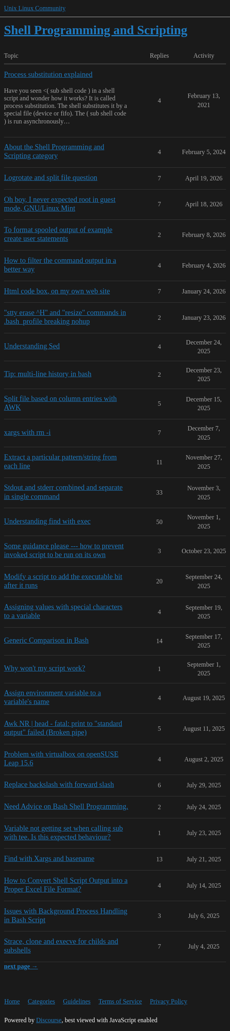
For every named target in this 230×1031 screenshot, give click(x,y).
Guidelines (76, 1001)
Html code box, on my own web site (57, 291)
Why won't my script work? (44, 668)
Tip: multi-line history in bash (48, 374)
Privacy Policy (168, 1001)
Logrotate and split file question (50, 178)
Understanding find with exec (47, 521)
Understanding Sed (32, 346)
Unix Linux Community (35, 8)
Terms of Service (120, 1001)
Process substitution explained (48, 74)
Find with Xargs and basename (49, 859)
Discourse (49, 1020)
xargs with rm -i (27, 432)
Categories (41, 1001)
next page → (21, 966)
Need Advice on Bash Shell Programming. (66, 806)
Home (12, 1001)
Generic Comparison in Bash (46, 640)
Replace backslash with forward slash (59, 784)
